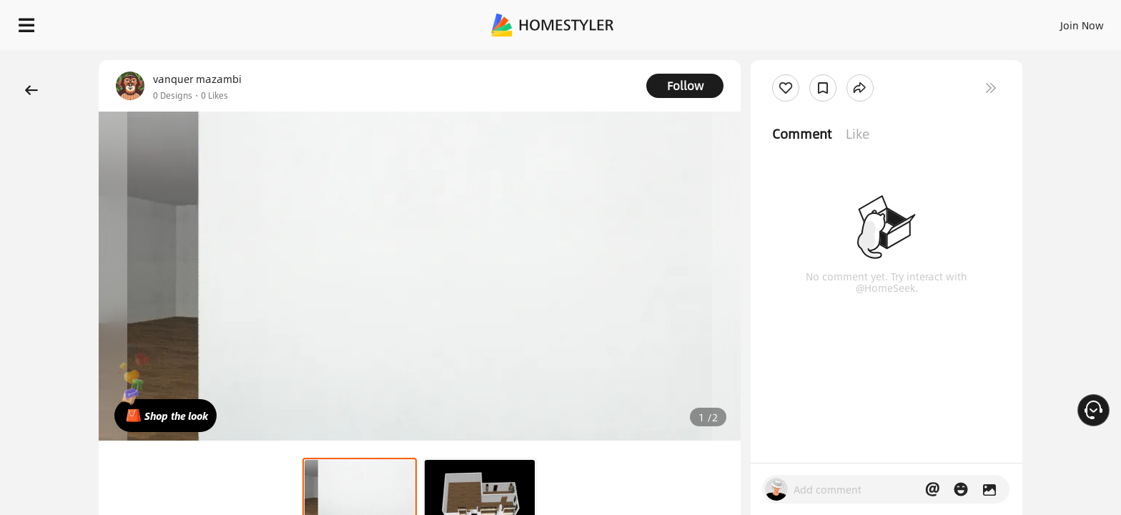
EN (959, 21)
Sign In (857, 21)
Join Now (910, 21)
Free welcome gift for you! (823, 60)
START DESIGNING (1050, 21)
